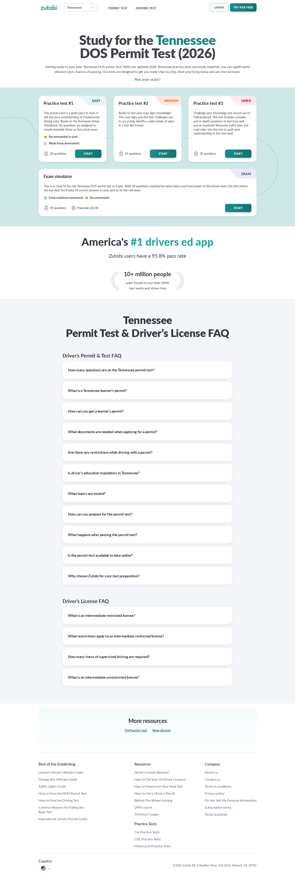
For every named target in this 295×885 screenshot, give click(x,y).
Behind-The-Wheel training (137, 820)
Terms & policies (186, 818)
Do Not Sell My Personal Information (190, 802)
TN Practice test (135, 730)
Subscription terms (188, 811)
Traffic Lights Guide (52, 786)
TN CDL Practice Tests (237, 781)
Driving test (146, 8)
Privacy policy (185, 793)
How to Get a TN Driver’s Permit (136, 809)
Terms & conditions (188, 786)
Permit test (118, 8)
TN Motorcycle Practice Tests (236, 793)
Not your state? (147, 79)
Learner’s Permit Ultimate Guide (60, 772)
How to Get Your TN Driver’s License (138, 786)
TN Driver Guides (136, 837)
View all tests (161, 730)
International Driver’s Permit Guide (62, 818)
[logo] (51, 7)
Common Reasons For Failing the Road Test (61, 809)
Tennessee (74, 7)
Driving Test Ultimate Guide (57, 779)
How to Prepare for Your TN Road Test (137, 797)
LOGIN (219, 7)
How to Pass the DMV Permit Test (62, 793)
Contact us (183, 779)
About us (181, 772)
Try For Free (243, 7)
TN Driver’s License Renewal (137, 774)
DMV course (133, 830)
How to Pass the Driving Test (58, 800)
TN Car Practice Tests (241, 772)
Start (88, 153)
